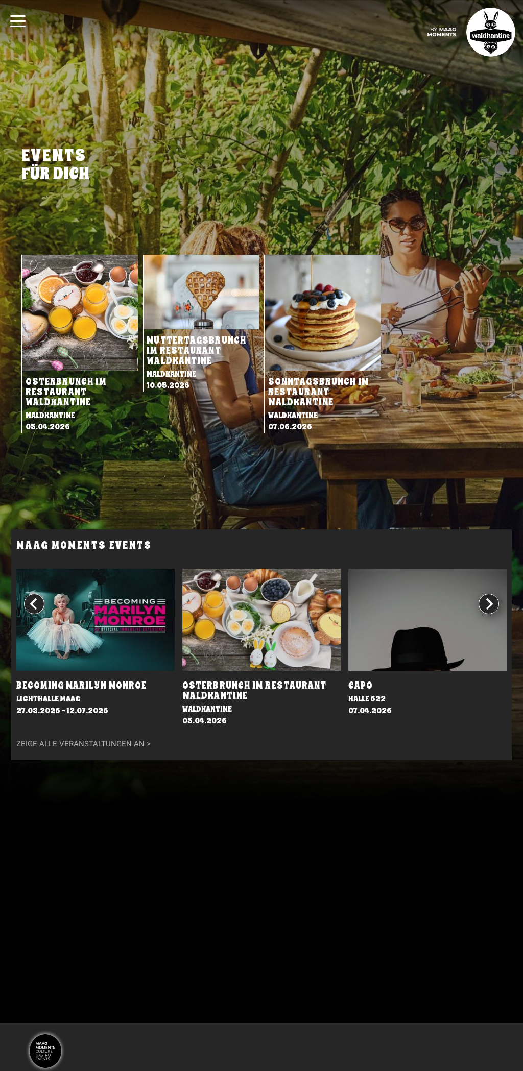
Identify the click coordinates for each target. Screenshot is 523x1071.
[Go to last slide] (34, 603)
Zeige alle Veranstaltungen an (80, 743)
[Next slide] (489, 603)
